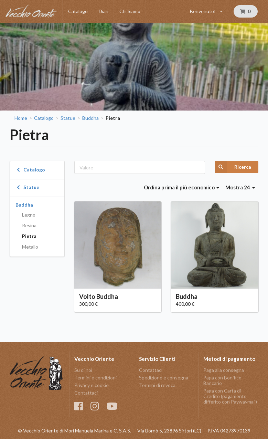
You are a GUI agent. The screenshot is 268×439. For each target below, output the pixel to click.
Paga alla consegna (223, 370)
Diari (103, 11)
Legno (28, 215)
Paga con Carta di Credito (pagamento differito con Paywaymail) (230, 396)
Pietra (29, 236)
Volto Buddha (98, 296)
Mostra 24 (240, 187)
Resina (29, 225)
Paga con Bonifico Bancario (222, 380)
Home (20, 118)
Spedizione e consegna (163, 377)
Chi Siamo (129, 11)
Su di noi (83, 370)
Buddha (90, 118)
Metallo (30, 247)
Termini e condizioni (95, 377)
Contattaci (86, 393)
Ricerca (233, 167)
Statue (68, 118)
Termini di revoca (157, 385)
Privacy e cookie (91, 385)
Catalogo (78, 11)
